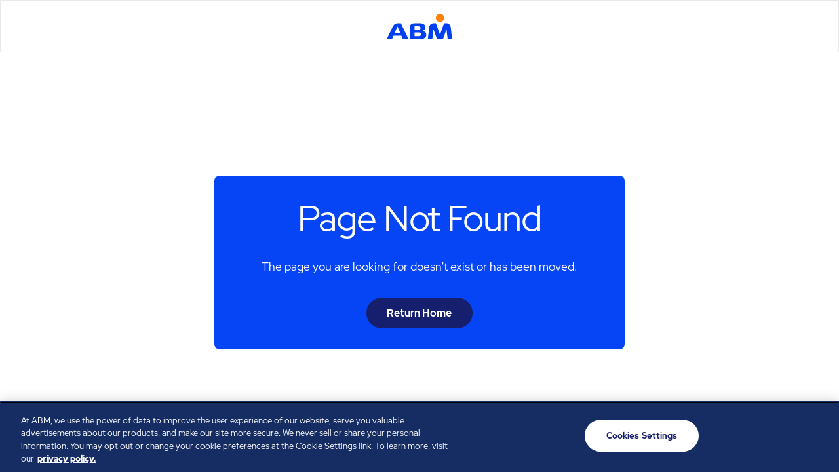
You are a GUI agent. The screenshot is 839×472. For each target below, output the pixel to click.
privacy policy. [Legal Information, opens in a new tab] (66, 458)
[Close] (818, 434)
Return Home (419, 313)
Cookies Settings (642, 435)
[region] (419, 436)
